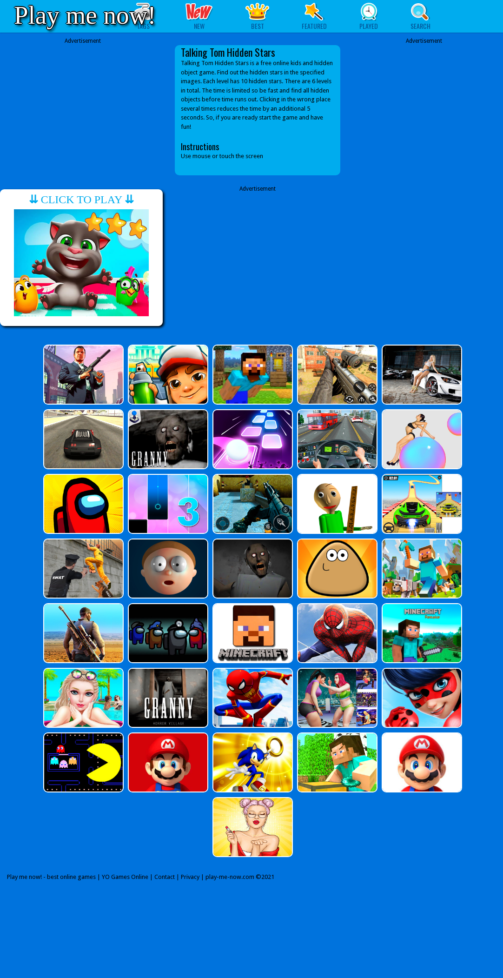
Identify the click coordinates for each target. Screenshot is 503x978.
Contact (164, 876)
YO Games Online (125, 876)
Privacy (190, 876)
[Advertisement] (83, 110)
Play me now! (85, 15)
